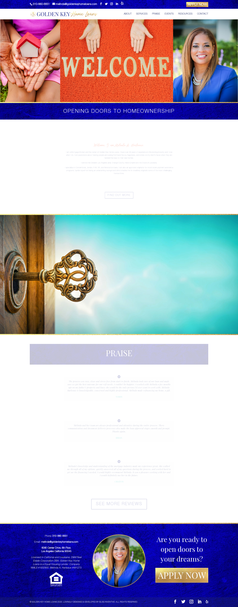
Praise (156, 14)
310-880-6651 (60, 536)
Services (142, 14)
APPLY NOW (197, 5)
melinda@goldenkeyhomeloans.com (59, 542)
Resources (185, 14)
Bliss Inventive (107, 602)
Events (169, 14)
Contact (202, 14)
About (128, 14)
